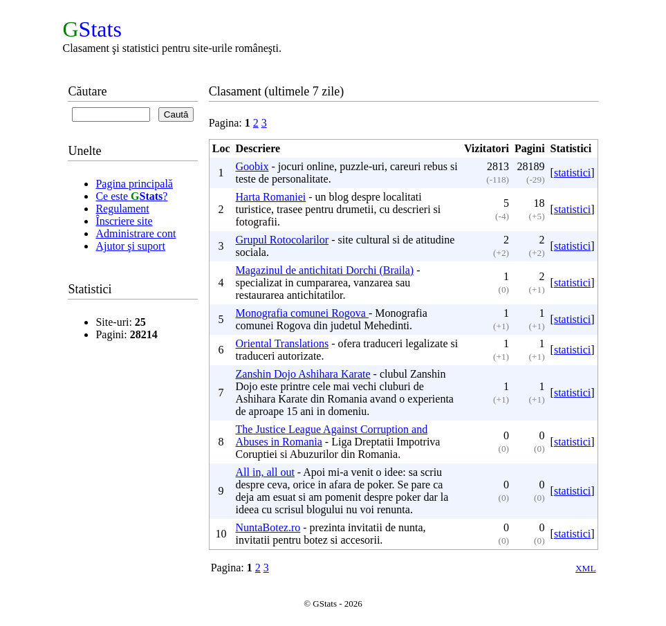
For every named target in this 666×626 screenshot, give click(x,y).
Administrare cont (135, 233)
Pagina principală (134, 184)
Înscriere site (123, 221)
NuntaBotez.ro (268, 527)
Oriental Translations (282, 343)
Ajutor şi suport (130, 246)
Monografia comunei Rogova (302, 313)
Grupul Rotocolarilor (282, 240)
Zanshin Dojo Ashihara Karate (303, 374)
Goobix (252, 166)
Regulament (122, 208)
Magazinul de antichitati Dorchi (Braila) (325, 270)
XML (585, 568)
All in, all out (265, 472)
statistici (572, 172)
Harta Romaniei (271, 197)
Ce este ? (131, 196)
